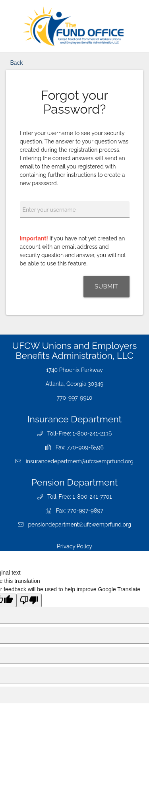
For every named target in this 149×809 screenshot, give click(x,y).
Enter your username (49, 210)
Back (16, 63)
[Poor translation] (29, 600)
